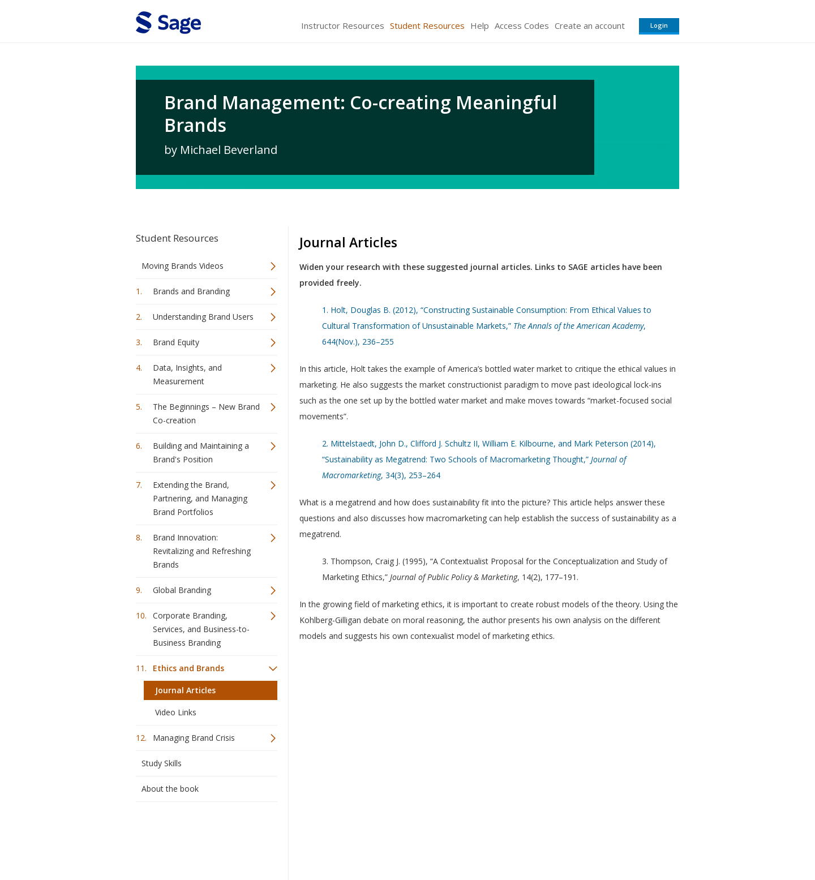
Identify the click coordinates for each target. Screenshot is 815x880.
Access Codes (522, 25)
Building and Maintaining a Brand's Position (201, 452)
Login (659, 25)
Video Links (175, 712)
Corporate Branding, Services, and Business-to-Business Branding (201, 629)
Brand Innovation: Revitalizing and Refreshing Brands (202, 551)
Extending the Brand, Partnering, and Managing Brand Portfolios (200, 498)
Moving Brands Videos (182, 265)
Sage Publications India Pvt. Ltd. (299, 837)
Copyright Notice (541, 837)
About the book (170, 788)
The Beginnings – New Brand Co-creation (206, 413)
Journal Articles (185, 690)
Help (479, 25)
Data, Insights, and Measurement (187, 374)
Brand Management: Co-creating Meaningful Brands (360, 113)
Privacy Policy (604, 837)
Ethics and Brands (188, 668)
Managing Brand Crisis (194, 737)
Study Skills (161, 763)
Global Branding (182, 590)
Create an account (590, 25)
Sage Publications (200, 837)
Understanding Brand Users (203, 316)
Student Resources (427, 25)
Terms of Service (472, 837)
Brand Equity (176, 342)
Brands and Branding (191, 291)
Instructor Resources (342, 25)
